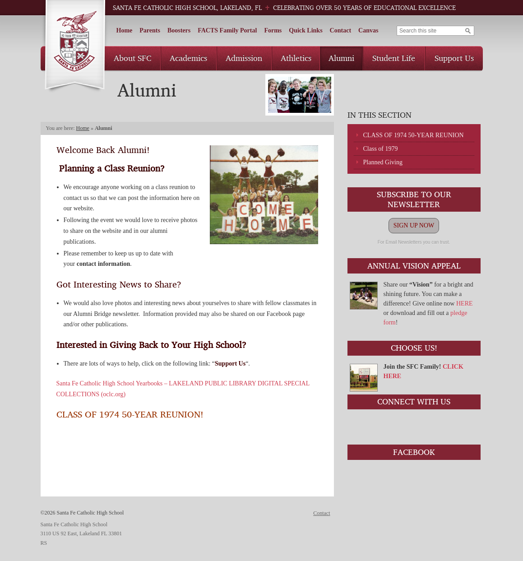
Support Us (454, 57)
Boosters (178, 30)
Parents (149, 30)
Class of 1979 (380, 148)
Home (124, 30)
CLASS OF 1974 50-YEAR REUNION (413, 135)
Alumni (341, 57)
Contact (340, 30)
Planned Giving (383, 162)
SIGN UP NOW (413, 225)
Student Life (393, 57)
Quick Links (305, 30)
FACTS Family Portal (227, 30)
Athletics (296, 57)
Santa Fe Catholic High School (75, 46)
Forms (273, 30)
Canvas (368, 30)
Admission (244, 57)
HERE (464, 303)
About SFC (132, 57)
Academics (188, 57)
